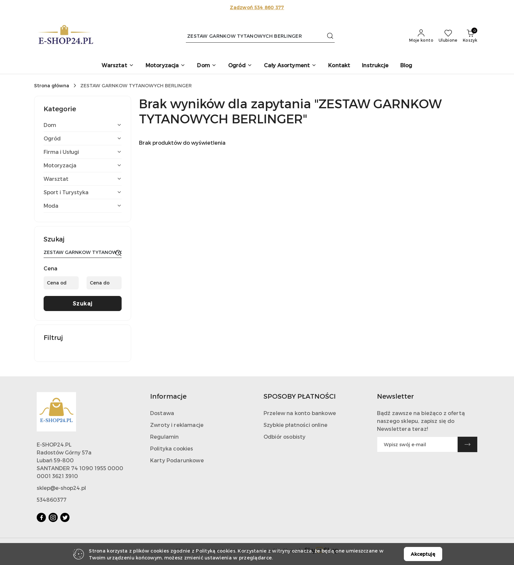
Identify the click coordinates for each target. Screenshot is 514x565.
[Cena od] (61, 282)
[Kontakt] (339, 65)
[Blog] (406, 65)
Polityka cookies (171, 448)
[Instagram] (53, 517)
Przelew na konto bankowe (300, 413)
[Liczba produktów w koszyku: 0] (470, 36)
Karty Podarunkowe (177, 460)
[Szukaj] (118, 253)
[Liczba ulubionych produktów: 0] (448, 36)
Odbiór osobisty (285, 436)
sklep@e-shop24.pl (61, 488)
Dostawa (162, 413)
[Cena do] (104, 282)
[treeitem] (83, 125)
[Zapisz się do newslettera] (417, 444)
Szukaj (83, 303)
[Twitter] (64, 517)
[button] (117, 65)
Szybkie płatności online (295, 425)
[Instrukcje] (375, 65)
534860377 (52, 499)
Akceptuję (423, 554)
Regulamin (164, 436)
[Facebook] (41, 517)
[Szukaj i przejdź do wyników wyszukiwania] (330, 36)
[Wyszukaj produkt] (260, 36)
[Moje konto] (421, 36)
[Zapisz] (467, 444)
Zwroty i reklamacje (177, 425)
